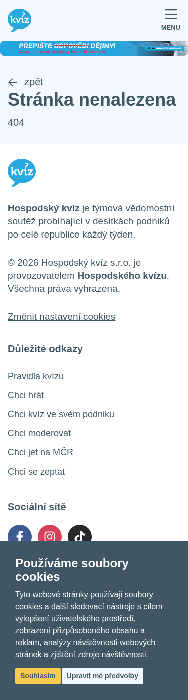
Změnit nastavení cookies (61, 316)
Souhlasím (38, 676)
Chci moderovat (39, 433)
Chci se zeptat (36, 471)
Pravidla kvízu (36, 376)
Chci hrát (26, 395)
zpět (25, 81)
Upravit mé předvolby (102, 676)
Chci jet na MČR (40, 452)
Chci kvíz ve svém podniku (61, 414)
